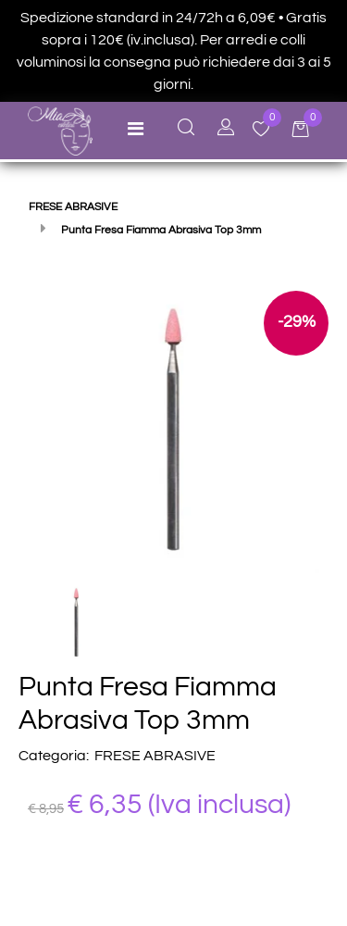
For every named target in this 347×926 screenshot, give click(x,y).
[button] (173, 426)
